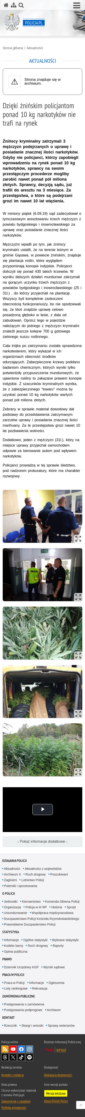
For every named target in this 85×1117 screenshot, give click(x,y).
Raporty (58, 945)
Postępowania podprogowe (23, 1010)
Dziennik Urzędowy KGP (21, 967)
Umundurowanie (15, 913)
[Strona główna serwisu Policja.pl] (6, 5)
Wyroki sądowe (54, 967)
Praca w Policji (13, 974)
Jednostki (10, 901)
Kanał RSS (5, 1049)
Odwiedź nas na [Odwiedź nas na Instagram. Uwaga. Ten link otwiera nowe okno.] (29, 1049)
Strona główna (13, 48)
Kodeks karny (13, 945)
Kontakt (8, 1017)
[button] (76, 5)
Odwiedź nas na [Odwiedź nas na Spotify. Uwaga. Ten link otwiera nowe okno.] (29, 1057)
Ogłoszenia (56, 983)
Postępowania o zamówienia (24, 1004)
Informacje (11, 940)
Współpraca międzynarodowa (52, 913)
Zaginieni (10, 880)
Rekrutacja (39, 988)
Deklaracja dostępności (58, 1075)
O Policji (8, 893)
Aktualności (35, 48)
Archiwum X (12, 874)
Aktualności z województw (43, 869)
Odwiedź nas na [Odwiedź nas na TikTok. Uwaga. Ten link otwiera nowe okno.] (21, 1057)
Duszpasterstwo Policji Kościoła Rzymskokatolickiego (41, 919)
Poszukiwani (59, 874)
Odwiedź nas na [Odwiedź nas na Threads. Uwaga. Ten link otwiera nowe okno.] (5, 1057)
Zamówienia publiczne (18, 996)
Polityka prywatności (13, 1107)
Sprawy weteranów (61, 1025)
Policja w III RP (36, 907)
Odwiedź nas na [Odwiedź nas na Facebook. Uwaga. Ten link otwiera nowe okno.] (21, 1049)
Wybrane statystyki (65, 940)
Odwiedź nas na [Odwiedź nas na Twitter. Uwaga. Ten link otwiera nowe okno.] (13, 1057)
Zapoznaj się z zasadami (15, 1101)
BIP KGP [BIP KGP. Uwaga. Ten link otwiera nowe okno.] (61, 1050)
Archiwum (54, 1010)
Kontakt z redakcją (12, 1075)
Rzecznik (10, 1025)
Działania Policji (14, 860)
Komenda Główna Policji (62, 901)
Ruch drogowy (35, 874)
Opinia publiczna (16, 951)
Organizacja (12, 907)
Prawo (7, 959)
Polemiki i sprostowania (20, 886)
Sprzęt (71, 907)
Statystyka (10, 932)
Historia (56, 907)
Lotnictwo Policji (32, 880)
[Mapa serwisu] (13, 5)
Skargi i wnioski (32, 1025)
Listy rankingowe (16, 988)
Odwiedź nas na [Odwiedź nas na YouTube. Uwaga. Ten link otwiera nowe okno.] (13, 1049)
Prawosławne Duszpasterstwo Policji (30, 924)
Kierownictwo (31, 901)
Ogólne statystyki (35, 940)
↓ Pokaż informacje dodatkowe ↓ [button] (42, 841)
